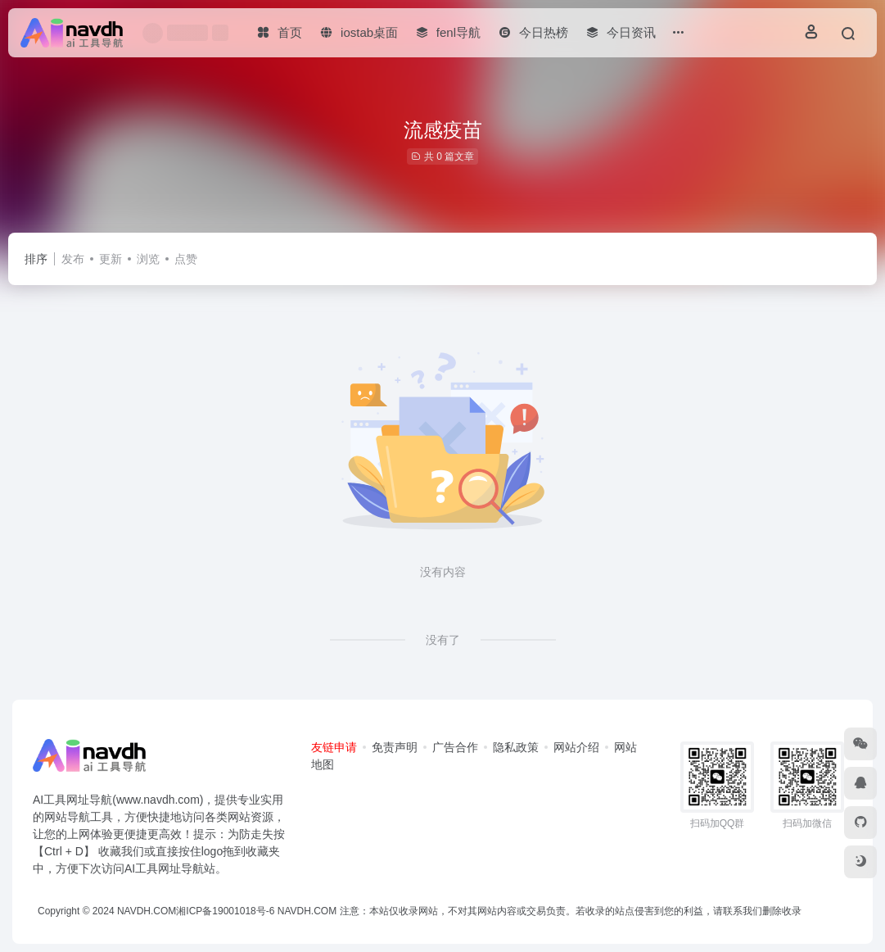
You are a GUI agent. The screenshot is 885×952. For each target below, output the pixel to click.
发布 (72, 258)
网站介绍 (576, 747)
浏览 (148, 258)
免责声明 (395, 747)
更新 (110, 258)
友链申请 (334, 747)
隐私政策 (516, 747)
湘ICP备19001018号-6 (225, 911)
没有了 (443, 639)
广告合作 (455, 747)
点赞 (185, 258)
